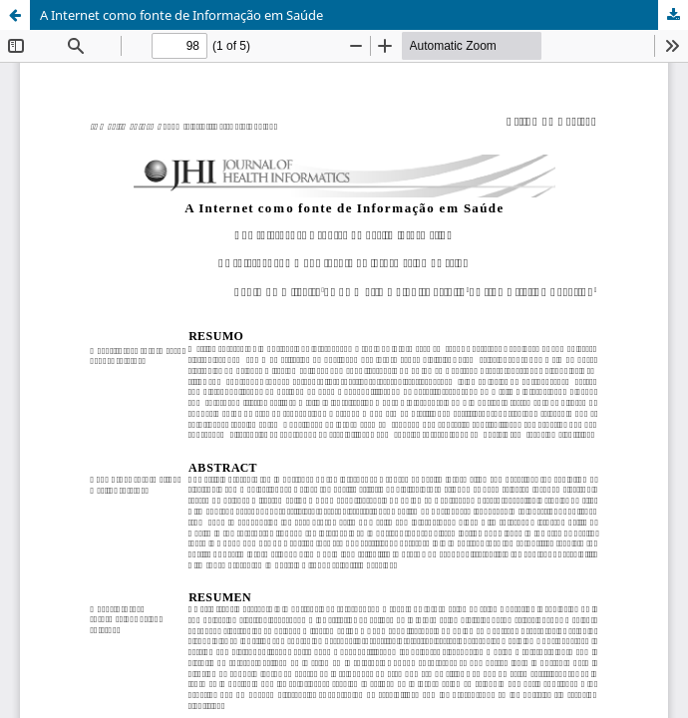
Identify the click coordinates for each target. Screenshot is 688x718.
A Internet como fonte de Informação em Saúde (181, 15)
